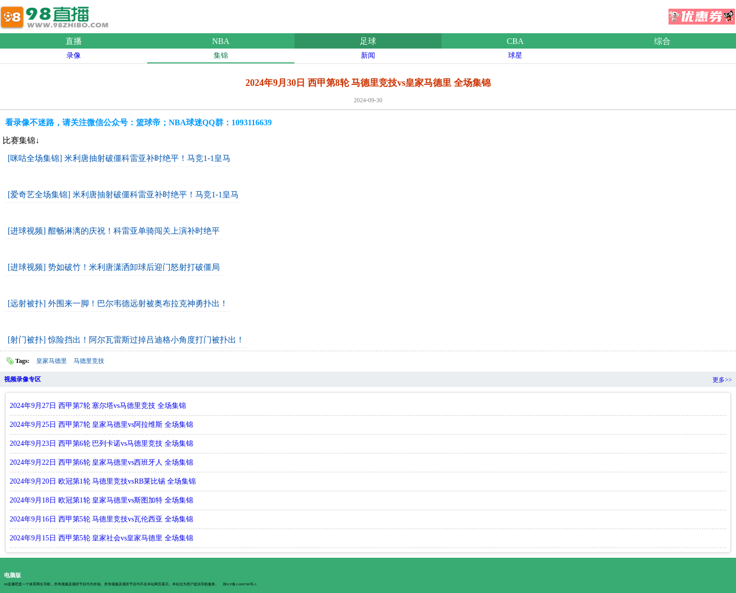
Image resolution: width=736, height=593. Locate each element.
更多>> (722, 379)
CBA (515, 41)
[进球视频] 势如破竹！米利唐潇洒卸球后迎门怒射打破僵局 (114, 267)
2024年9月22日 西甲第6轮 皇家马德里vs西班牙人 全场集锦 (101, 462)
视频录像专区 (22, 379)
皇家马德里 (51, 360)
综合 (662, 41)
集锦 (221, 55)
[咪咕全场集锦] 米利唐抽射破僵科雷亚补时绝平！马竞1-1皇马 (119, 158)
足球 (368, 41)
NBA (220, 41)
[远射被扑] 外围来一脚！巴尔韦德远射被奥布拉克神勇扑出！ (118, 303)
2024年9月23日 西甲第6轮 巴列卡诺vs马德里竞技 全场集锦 (101, 443)
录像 (73, 55)
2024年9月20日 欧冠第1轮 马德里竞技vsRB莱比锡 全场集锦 (103, 481)
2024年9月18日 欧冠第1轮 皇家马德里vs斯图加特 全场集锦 (101, 500)
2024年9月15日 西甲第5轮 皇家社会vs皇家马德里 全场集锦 (101, 538)
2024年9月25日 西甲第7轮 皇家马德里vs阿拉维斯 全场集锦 (101, 424)
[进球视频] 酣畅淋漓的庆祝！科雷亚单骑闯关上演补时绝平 (114, 230)
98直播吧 (56, 14)
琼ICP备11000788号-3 (239, 584)
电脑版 (12, 575)
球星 (515, 55)
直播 (73, 41)
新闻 (368, 55)
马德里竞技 (89, 360)
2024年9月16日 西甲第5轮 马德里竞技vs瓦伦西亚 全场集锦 (101, 519)
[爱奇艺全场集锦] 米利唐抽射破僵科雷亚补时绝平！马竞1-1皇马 (123, 194)
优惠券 (702, 13)
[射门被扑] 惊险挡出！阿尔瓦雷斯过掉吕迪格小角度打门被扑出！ (126, 339)
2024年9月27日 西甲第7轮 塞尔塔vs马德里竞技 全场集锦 (98, 405)
